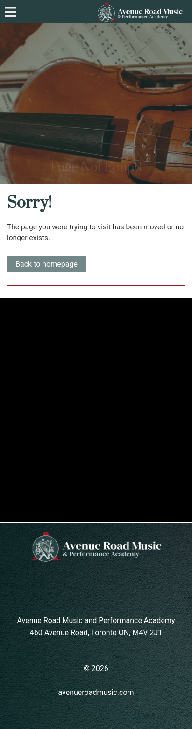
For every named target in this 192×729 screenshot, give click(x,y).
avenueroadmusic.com (96, 692)
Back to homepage (46, 264)
